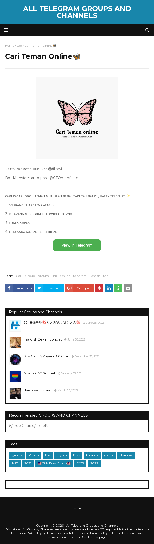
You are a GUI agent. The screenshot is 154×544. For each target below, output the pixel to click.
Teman (95, 276)
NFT (15, 463)
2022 (94, 463)
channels (126, 455)
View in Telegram (76, 245)
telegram (80, 276)
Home (76, 508)
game (108, 455)
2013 (80, 463)
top (105, 276)
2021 (27, 463)
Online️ (65, 276)
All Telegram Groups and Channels (77, 12)
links (76, 455)
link (54, 276)
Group (30, 276)
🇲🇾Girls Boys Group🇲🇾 (54, 463)
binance (92, 455)
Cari (19, 276)
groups (43, 276)
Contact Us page (94, 537)
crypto (62, 455)
